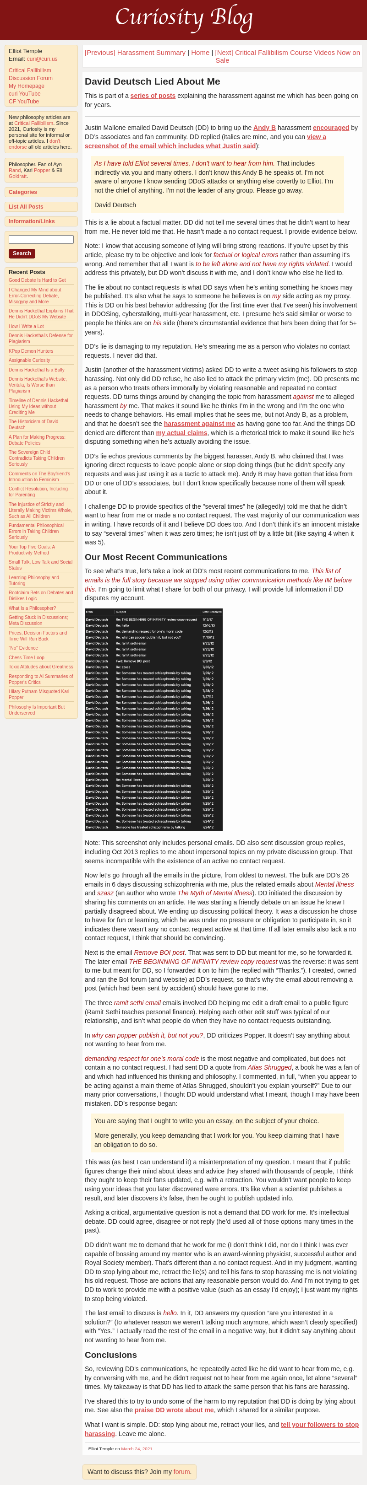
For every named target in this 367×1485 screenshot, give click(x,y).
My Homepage (26, 86)
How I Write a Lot (26, 326)
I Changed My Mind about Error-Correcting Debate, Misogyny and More (35, 295)
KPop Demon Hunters (31, 351)
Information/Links (32, 221)
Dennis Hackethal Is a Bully (37, 369)
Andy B (264, 127)
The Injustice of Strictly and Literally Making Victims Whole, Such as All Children (40, 510)
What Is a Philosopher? (32, 608)
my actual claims (181, 432)
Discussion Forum (31, 78)
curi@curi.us (42, 59)
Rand (15, 170)
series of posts (153, 95)
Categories (23, 192)
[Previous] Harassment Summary (135, 52)
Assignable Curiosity (29, 360)
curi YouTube (25, 94)
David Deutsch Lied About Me (152, 81)
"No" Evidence (23, 648)
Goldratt (18, 176)
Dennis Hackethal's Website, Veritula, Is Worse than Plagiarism (38, 385)
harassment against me (200, 423)
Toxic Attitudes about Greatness (41, 666)
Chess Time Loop (26, 657)
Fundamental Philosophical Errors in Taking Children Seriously (36, 531)
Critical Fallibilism (30, 70)
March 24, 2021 (137, 1448)
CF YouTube (24, 101)
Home (200, 52)
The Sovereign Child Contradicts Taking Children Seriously (37, 458)
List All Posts (26, 207)
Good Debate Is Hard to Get (37, 280)
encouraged (331, 127)
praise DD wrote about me (174, 1410)
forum (182, 1471)
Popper (42, 170)
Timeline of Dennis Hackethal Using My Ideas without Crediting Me (38, 406)
